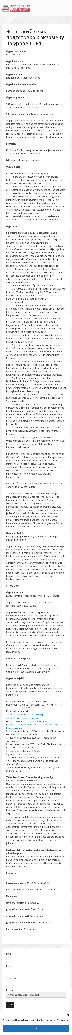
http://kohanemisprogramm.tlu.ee (25, 717)
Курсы (36, 993)
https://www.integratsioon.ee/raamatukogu (30, 721)
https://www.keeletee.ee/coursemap (26, 714)
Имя (24, 955)
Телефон (24, 980)
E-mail (24, 967)
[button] (68, 1014)
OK (36, 1028)
